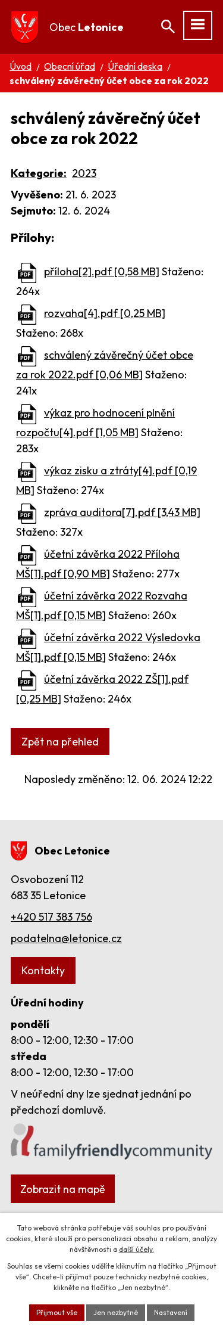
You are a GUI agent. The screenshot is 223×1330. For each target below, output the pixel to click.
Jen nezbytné (115, 1312)
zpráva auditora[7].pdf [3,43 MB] (122, 512)
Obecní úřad (69, 66)
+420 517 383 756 (51, 917)
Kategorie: (39, 173)
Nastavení (170, 1312)
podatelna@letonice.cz (66, 938)
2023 (84, 173)
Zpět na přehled (60, 741)
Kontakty (43, 970)
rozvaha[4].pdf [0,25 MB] (104, 313)
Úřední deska (135, 66)
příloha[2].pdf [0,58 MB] (101, 271)
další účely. (136, 1249)
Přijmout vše (56, 1312)
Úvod (21, 66)
